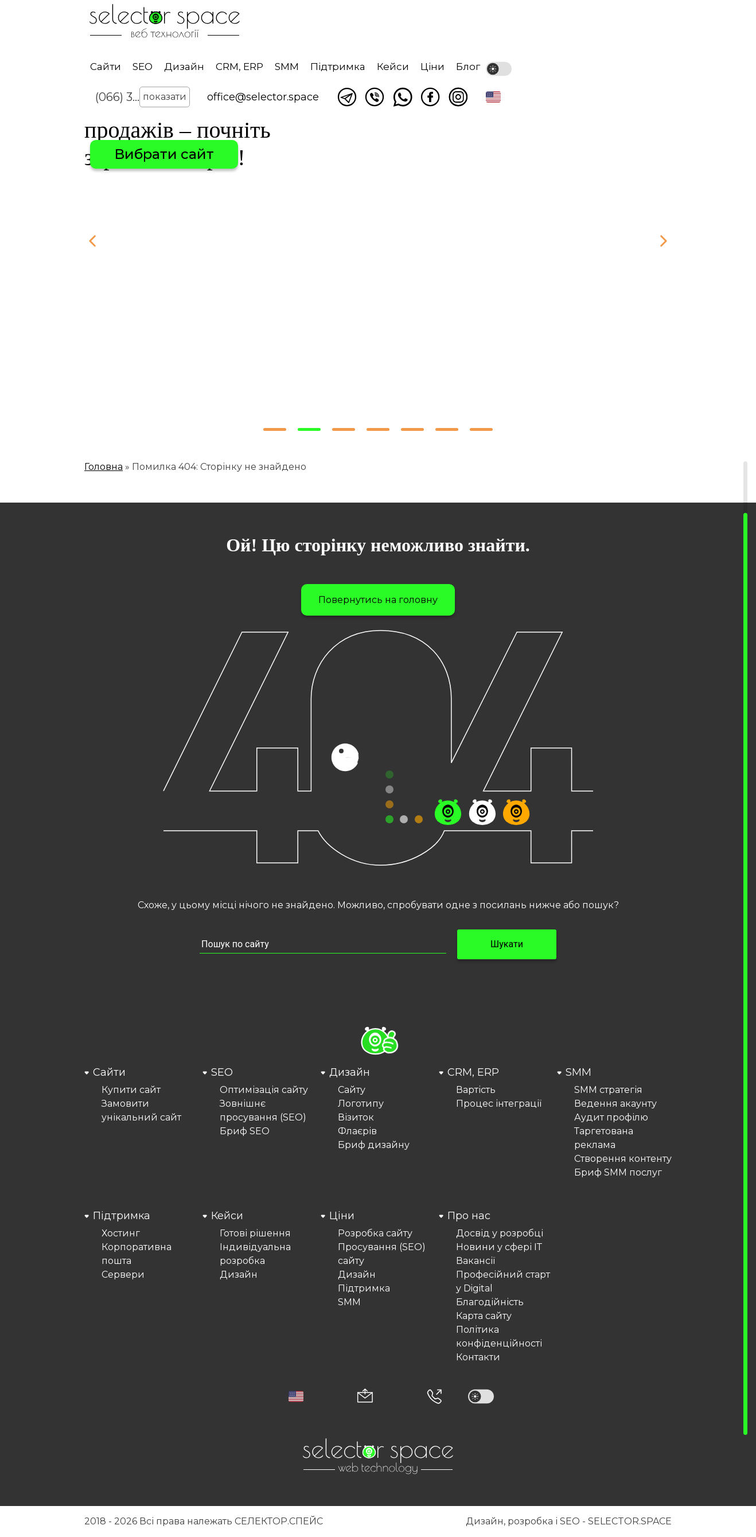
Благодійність (490, 1302)
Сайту (351, 1089)
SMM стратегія (608, 1089)
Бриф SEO (245, 1131)
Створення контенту (623, 1158)
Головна (103, 466)
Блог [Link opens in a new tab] (468, 66)
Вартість (476, 1089)
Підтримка (337, 66)
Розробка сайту (375, 1233)
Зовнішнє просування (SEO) (263, 1110)
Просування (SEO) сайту (382, 1254)
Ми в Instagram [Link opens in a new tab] (458, 97)
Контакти (478, 1357)
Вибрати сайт (164, 154)
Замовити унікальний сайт (141, 1110)
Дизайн (184, 66)
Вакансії (475, 1260)
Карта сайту (484, 1315)
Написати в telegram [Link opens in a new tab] (347, 97)
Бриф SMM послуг (618, 1172)
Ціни (432, 66)
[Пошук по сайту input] (323, 945)
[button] (493, 97)
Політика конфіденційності (499, 1336)
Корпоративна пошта (137, 1254)
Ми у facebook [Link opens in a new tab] (430, 97)
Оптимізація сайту (264, 1089)
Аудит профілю (611, 1117)
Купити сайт (131, 1089)
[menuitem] (141, 1122)
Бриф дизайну (374, 1144)
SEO (143, 66)
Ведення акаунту (615, 1103)
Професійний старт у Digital (503, 1281)
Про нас (468, 1215)
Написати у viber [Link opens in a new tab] (374, 97)
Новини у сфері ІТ (499, 1247)
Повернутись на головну (378, 599)
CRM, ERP (239, 66)
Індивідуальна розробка (255, 1254)
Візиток (356, 1117)
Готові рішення (255, 1233)
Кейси (393, 66)
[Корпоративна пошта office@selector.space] (365, 1397)
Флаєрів (357, 1131)
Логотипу (361, 1103)
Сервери (123, 1274)
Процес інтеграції (498, 1103)
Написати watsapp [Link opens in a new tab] (402, 97)
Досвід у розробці (499, 1233)
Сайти (105, 66)
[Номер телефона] (434, 1396)
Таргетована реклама (603, 1138)
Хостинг (121, 1233)
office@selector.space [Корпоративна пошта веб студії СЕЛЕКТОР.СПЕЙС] (263, 97)
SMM (287, 66)
